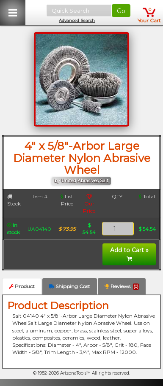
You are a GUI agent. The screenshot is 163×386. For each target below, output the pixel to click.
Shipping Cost (69, 286)
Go (121, 11)
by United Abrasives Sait (81, 181)
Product (22, 286)
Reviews (122, 286)
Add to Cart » (129, 254)
